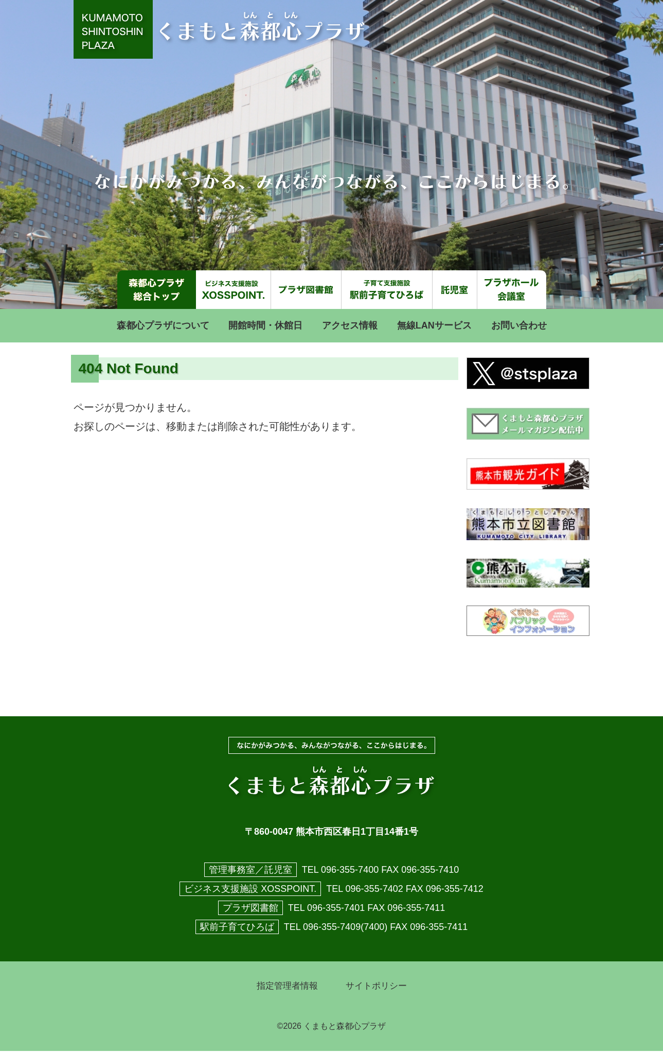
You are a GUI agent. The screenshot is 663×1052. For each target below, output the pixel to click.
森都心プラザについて (163, 325)
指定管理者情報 (285, 986)
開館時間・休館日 (265, 325)
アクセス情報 (350, 325)
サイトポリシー (378, 986)
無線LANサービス (434, 325)
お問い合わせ (519, 325)
